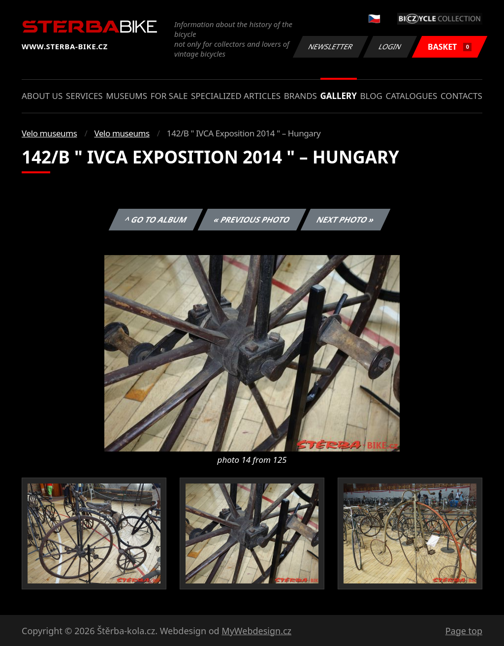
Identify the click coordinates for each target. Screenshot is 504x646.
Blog (371, 95)
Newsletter (330, 46)
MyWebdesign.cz (256, 631)
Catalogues (411, 95)
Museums (126, 95)
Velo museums (49, 133)
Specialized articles (236, 95)
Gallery (338, 95)
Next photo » (346, 219)
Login (390, 46)
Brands (300, 95)
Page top (463, 631)
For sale (169, 95)
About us (42, 95)
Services (84, 95)
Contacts (461, 95)
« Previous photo (252, 219)
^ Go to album (155, 219)
